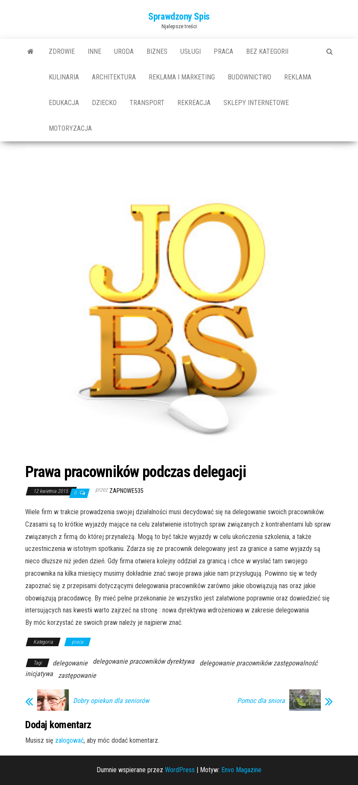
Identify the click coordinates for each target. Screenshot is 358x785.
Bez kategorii (267, 51)
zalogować (69, 740)
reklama (297, 77)
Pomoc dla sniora (261, 701)
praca (223, 51)
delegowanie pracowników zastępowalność (258, 663)
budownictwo (249, 77)
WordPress (180, 770)
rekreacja (194, 103)
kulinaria (64, 77)
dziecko (104, 103)
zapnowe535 (126, 490)
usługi (190, 51)
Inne (94, 51)
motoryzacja (70, 128)
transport (146, 103)
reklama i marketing (182, 77)
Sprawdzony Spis (178, 16)
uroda (124, 51)
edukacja (64, 103)
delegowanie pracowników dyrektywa (143, 661)
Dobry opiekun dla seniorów (111, 701)
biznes (157, 51)
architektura (114, 77)
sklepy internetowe (256, 103)
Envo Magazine (241, 770)
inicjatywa (39, 674)
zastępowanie (77, 675)
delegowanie (70, 663)
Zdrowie (62, 51)
